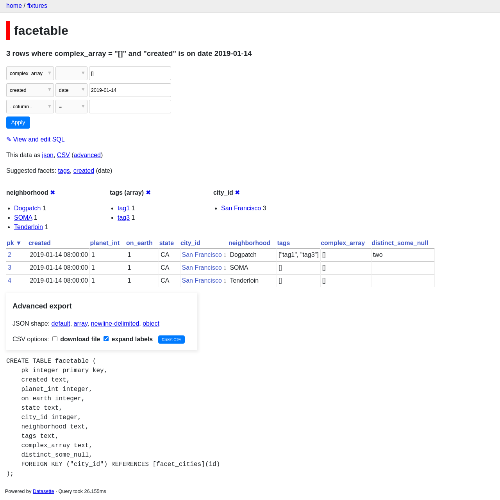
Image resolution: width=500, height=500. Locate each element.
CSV (63, 155)
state (166, 243)
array (81, 323)
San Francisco (241, 208)
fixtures (37, 5)
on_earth (139, 243)
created (83, 170)
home (14, 5)
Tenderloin (28, 227)
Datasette (43, 491)
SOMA (23, 217)
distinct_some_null (399, 243)
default (61, 323)
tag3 (124, 217)
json (48, 155)
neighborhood (250, 243)
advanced (87, 155)
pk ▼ (14, 243)
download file (76, 339)
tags (64, 170)
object (151, 323)
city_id (190, 243)
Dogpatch (27, 208)
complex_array (343, 243)
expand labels (128, 339)
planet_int (105, 243)
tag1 (124, 208)
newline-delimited (115, 323)
